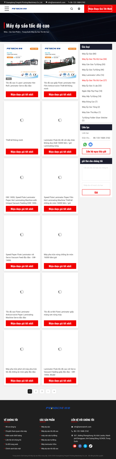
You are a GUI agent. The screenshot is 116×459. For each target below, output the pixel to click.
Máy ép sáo (45, 427)
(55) (93, 64)
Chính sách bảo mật (13, 449)
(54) (94, 59)
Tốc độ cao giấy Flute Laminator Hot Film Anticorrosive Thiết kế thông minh (59, 86)
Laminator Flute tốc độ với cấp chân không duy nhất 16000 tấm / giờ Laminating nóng (59, 143)
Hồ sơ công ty (11, 427)
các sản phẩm (14, 32)
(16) (93, 75)
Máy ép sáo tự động (48, 440)
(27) (94, 80)
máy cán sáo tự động (49, 435)
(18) (92, 91)
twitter (85, 446)
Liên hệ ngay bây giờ (96, 151)
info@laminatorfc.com (55, 2)
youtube (74, 446)
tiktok (90, 446)
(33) (92, 86)
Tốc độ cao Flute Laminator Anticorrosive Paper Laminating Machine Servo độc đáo (19, 315)
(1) (91, 112)
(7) (89, 102)
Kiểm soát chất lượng (14, 435)
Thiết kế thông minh (14, 140)
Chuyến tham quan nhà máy (16, 431)
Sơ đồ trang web (12, 444)
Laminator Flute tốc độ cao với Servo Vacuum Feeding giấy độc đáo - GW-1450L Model (60, 372)
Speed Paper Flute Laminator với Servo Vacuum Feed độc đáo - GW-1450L (21, 257)
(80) (89, 54)
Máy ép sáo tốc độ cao (49, 431)
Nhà (5, 32)
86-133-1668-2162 (76, 2)
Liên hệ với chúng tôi (13, 440)
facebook (80, 446)
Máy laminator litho (48, 444)
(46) (93, 70)
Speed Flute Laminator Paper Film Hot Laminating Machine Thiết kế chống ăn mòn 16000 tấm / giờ (58, 200)
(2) (91, 107)
